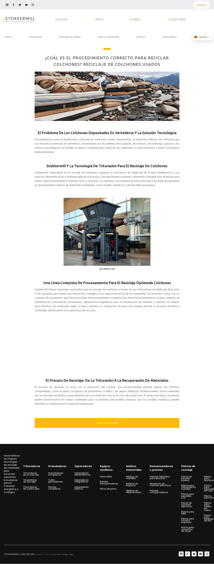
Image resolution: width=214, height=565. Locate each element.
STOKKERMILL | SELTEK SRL (19, 554)
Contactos (201, 5)
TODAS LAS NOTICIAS (107, 423)
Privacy (65, 554)
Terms (71, 554)
